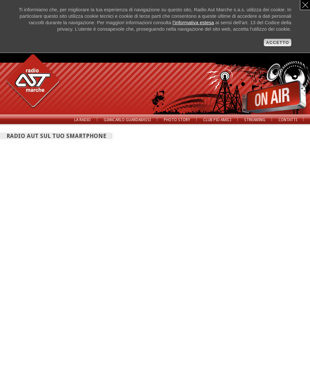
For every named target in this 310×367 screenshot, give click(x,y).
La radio (82, 120)
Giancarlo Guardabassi (127, 120)
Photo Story (177, 120)
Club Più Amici (217, 120)
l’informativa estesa (193, 22)
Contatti (287, 120)
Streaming (254, 120)
